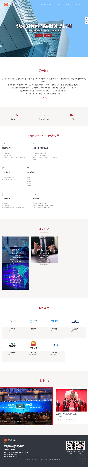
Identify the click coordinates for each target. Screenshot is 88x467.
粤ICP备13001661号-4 (56, 459)
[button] (55, 407)
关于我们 (49, 4)
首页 (41, 4)
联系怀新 (48, 35)
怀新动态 (69, 4)
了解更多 (44, 98)
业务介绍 (59, 4)
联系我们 (79, 4)
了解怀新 (39, 35)
